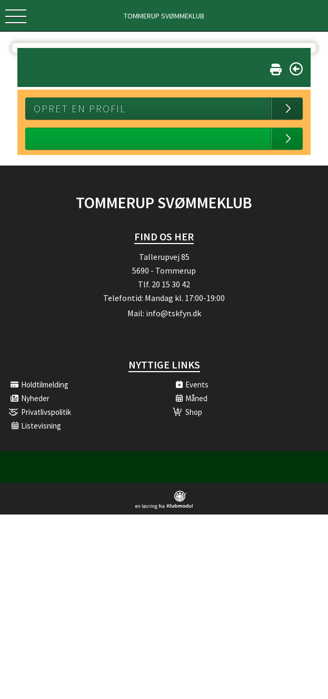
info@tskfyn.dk (173, 313)
